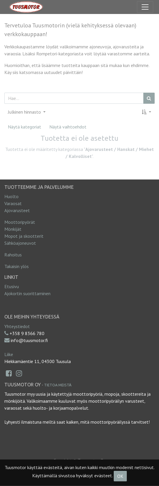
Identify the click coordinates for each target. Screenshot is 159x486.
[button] (146, 112)
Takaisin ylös (16, 266)
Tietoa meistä (57, 385)
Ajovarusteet (17, 210)
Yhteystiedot (17, 326)
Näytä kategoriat (24, 127)
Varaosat (13, 203)
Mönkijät (12, 229)
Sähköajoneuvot (20, 243)
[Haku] (149, 98)
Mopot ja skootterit (24, 236)
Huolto (11, 196)
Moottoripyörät (19, 222)
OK (120, 476)
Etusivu (11, 286)
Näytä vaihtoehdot (67, 127)
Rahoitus (13, 255)
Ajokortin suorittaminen (27, 293)
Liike (8, 354)
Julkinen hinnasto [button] (25, 112)
